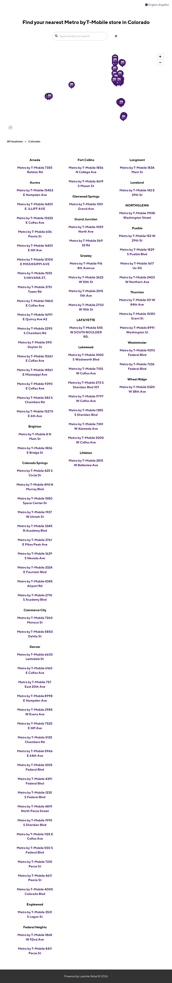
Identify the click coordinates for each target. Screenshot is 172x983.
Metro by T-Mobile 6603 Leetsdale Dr (35, 657)
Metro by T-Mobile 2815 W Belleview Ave (86, 463)
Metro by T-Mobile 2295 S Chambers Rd (34, 331)
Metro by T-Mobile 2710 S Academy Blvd (35, 597)
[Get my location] (115, 36)
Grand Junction (85, 219)
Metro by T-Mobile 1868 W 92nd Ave (34, 937)
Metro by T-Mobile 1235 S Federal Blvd (35, 795)
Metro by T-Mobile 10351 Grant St (137, 316)
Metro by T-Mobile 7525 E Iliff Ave (34, 726)
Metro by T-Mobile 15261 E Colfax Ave (35, 358)
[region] (86, 91)
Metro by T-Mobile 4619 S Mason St (86, 183)
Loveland (137, 182)
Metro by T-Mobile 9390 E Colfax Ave (35, 386)
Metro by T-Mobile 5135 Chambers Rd (35, 740)
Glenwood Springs (85, 196)
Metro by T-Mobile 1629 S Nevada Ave (35, 556)
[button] (71, 85)
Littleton (86, 453)
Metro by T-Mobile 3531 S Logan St (35, 914)
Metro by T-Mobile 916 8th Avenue (86, 266)
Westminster (137, 342)
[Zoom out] (160, 62)
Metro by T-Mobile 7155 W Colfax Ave (86, 371)
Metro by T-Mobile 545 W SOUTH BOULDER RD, (86, 332)
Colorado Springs (35, 463)
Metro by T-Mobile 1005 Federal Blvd (34, 767)
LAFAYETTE (86, 320)
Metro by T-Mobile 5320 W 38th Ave (137, 389)
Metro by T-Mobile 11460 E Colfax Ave (35, 303)
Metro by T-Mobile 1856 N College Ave (86, 170)
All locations (15, 141)
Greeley (86, 256)
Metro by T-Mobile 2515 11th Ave (86, 293)
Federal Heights (35, 927)
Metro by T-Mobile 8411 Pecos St (35, 951)
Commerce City (35, 610)
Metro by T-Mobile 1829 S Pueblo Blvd (137, 252)
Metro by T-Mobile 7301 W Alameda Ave (86, 426)
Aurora (35, 182)
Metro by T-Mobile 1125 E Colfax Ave (35, 836)
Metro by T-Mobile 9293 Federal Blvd (137, 352)
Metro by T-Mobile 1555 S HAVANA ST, (34, 275)
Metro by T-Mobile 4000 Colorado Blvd (35, 891)
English (152, 4)
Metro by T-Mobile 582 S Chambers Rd (35, 400)
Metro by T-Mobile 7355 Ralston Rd (34, 170)
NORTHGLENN (137, 205)
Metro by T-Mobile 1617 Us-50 (137, 266)
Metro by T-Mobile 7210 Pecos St (35, 864)
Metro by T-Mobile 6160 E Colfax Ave (34, 670)
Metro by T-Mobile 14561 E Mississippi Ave (35, 372)
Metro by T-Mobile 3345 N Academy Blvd (34, 528)
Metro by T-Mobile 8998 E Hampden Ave (35, 698)
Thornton (137, 292)
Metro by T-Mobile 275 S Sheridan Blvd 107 (86, 385)
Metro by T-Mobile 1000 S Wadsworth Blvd (86, 357)
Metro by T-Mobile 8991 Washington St (137, 330)
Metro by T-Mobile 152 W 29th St (137, 238)
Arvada (35, 160)
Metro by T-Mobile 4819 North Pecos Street (34, 809)
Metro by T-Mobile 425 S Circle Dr (35, 473)
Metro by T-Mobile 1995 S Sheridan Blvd (34, 822)
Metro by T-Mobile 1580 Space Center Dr (34, 501)
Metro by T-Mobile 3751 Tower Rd (35, 289)
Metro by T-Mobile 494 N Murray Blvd (34, 487)
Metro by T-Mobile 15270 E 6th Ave (35, 414)
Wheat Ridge (137, 379)
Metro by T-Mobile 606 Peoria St (35, 234)
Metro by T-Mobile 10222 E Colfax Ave (35, 220)
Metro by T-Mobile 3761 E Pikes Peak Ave (35, 542)
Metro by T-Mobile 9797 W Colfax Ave (86, 398)
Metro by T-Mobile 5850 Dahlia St (35, 634)
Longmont (137, 160)
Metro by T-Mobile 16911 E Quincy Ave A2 (34, 317)
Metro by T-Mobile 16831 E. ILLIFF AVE (35, 206)
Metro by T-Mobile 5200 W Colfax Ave (86, 440)
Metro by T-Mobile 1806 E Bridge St (34, 450)
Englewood (35, 904)
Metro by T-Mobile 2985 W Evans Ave (35, 712)
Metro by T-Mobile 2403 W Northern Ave (137, 279)
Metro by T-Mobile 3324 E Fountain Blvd (34, 570)
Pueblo (137, 228)
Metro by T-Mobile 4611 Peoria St (35, 878)
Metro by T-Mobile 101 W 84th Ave (137, 302)
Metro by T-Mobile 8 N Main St (34, 436)
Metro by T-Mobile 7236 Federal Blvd (137, 366)
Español (164, 4)
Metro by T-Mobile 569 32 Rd (86, 243)
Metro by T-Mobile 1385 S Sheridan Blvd (86, 412)
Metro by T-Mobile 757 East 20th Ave (34, 684)
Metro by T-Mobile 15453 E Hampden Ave (35, 192)
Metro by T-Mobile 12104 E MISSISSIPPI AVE (35, 262)
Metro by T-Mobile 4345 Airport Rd (35, 583)
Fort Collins (86, 160)
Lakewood (85, 347)
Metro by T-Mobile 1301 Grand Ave (86, 206)
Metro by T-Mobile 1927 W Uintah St (35, 514)
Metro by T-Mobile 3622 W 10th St (85, 279)
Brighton (34, 426)
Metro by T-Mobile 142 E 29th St (137, 192)
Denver (35, 647)
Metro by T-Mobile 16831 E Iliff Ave (35, 248)
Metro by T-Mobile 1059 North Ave (85, 229)
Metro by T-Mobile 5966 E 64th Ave (35, 753)
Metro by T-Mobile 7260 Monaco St (35, 620)
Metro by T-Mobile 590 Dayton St (35, 344)
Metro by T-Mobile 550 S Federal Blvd (35, 850)
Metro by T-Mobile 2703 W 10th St (86, 307)
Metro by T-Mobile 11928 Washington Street (137, 215)
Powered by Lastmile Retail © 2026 (86, 976)
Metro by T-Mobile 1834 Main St (137, 170)
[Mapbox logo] (10, 127)
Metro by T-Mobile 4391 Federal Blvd (35, 781)
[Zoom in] (160, 56)
